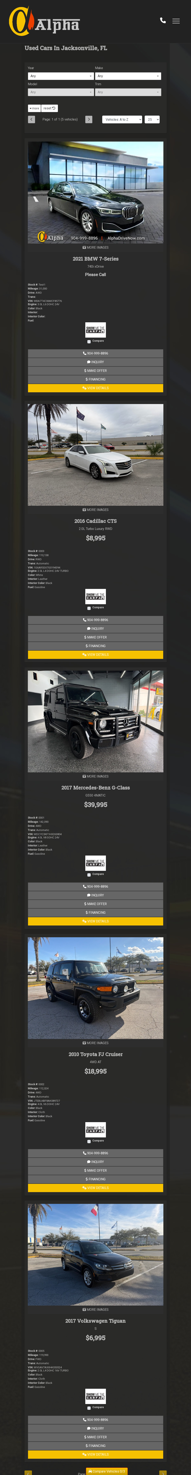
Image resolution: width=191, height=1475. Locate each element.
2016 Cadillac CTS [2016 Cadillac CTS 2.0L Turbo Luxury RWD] (95, 521)
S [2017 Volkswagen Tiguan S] (96, 1329)
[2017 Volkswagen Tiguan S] (95, 1254)
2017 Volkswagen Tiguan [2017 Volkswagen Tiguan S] (95, 1321)
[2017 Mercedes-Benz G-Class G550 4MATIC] (95, 721)
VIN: (30, 301)
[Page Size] (152, 119)
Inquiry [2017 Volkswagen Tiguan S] (95, 1428)
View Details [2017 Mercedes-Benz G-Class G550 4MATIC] (95, 921)
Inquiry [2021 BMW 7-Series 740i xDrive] (95, 362)
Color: (31, 308)
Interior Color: (36, 316)
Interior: (33, 312)
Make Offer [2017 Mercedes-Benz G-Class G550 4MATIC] (95, 904)
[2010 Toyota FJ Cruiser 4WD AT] (95, 988)
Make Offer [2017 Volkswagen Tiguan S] (95, 1437)
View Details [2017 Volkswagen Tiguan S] (95, 1454)
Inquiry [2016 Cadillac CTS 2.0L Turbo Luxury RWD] (95, 629)
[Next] (89, 119)
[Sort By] (122, 119)
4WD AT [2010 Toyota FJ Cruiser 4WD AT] (95, 1062)
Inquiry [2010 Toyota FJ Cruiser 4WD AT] (95, 1162)
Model (32, 84)
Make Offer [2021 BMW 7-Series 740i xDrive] (95, 371)
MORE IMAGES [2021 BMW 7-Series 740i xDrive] (96, 247)
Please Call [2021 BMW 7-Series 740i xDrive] (95, 274)
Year (31, 68)
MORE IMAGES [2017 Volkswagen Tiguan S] (96, 1310)
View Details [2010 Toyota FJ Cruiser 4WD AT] (95, 1188)
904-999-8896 (95, 353)
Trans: (32, 296)
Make (99, 68)
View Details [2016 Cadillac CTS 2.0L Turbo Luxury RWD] (95, 655)
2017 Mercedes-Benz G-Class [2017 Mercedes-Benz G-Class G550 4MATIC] (95, 787)
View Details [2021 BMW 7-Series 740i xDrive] (95, 388)
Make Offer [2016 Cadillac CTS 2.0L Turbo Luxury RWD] (95, 637)
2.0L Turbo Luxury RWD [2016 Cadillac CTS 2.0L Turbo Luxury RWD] (95, 529)
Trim (98, 84)
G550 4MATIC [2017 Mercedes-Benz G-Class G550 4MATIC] (95, 795)
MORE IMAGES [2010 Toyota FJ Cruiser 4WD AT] (96, 1043)
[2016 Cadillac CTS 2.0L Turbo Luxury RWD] (95, 455)
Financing (95, 379)
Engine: (32, 304)
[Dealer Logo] (44, 20)
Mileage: (33, 288)
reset (49, 108)
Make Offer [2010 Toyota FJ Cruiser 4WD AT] (95, 1170)
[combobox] (61, 76)
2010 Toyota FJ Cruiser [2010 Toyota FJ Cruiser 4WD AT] (96, 1054)
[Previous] (31, 119)
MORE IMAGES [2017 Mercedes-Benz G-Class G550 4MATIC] (96, 776)
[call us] (163, 21)
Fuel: (31, 320)
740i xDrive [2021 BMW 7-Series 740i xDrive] (95, 266)
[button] (176, 21)
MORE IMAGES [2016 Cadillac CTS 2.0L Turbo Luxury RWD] (96, 510)
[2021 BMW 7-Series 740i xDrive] (95, 192)
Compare (98, 340)
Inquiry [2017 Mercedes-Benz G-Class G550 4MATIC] (95, 895)
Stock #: (33, 284)
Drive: (31, 292)
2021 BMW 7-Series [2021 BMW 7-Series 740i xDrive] (95, 258)
